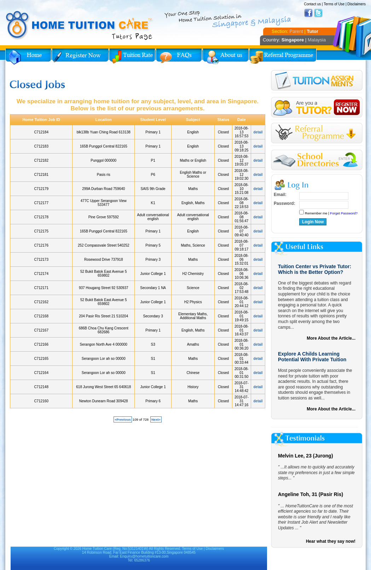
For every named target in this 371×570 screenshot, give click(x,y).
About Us (226, 56)
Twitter (318, 13)
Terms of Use (334, 4)
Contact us (312, 4)
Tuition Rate (132, 56)
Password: (284, 203)
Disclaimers (356, 4)
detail (258, 132)
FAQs (179, 56)
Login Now (313, 221)
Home (28, 56)
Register (317, 107)
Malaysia (317, 39)
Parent (296, 31)
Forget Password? (344, 213)
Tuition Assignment (317, 81)
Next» (156, 419)
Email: (280, 194)
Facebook (308, 13)
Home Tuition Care (97, 549)
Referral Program (283, 56)
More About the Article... (331, 338)
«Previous (123, 419)
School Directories (317, 160)
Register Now (80, 56)
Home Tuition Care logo (79, 25)
